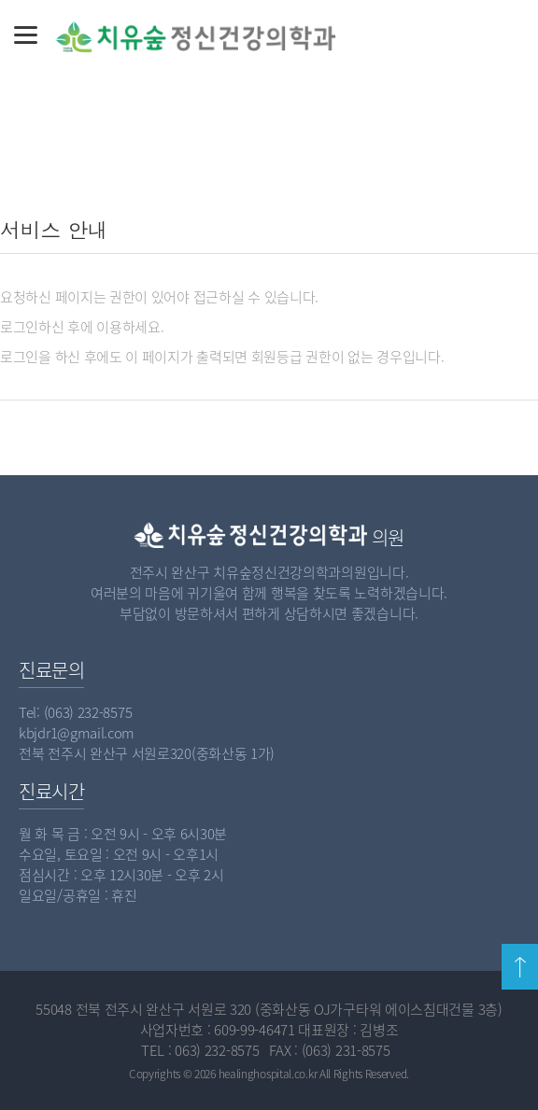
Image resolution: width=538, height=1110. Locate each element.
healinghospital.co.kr (268, 1073)
